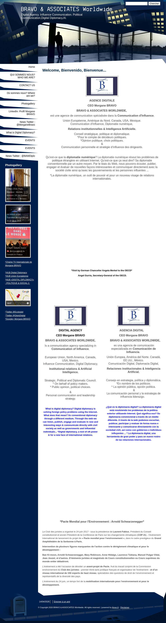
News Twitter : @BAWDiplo (20, 155)
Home (32, 66)
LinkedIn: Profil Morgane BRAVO (22, 113)
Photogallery (28, 103)
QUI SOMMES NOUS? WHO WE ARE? (22, 76)
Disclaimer (124, 607)
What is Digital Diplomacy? (20, 132)
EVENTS (30, 140)
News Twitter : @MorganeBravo (26, 123)
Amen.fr (115, 607)
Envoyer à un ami (62, 601)
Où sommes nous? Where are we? (21, 94)
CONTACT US (27, 85)
